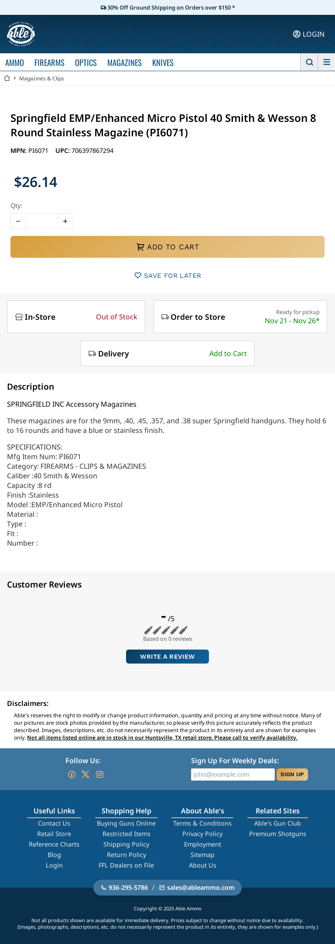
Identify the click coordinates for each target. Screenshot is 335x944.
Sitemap (203, 855)
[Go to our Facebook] (71, 774)
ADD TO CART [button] (167, 247)
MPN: (19, 150)
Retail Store (54, 834)
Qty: (16, 205)
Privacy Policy (202, 834)
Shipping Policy (126, 844)
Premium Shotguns (277, 834)
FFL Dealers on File (126, 865)
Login (54, 865)
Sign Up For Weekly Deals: (235, 760)
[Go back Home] (6, 78)
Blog (54, 855)
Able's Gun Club (277, 823)
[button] (18, 221)
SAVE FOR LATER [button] (168, 275)
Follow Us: (82, 760)
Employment (202, 844)
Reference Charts (54, 844)
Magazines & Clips (41, 78)
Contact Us (54, 823)
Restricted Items (126, 834)
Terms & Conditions (202, 823)
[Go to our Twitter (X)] (85, 774)
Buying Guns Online (126, 823)
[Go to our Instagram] (99, 774)
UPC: (63, 150)
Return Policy (126, 855)
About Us (202, 865)
